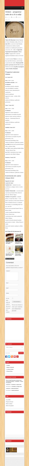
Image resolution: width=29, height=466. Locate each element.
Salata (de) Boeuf (14, 388)
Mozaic (6, 19)
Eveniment (19, 17)
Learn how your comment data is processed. (17, 308)
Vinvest (12, 258)
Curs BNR (8, 399)
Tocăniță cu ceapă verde (16, 384)
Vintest (9, 258)
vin (7, 258)
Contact (8, 365)
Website (7, 293)
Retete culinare (9, 403)
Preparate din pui (9, 401)
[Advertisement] (17, 330)
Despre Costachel (10, 367)
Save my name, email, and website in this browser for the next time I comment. (8, 305)
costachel (13, 17)
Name (7, 282)
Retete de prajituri (10, 405)
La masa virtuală (10, 369)
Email (7, 288)
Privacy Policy (9, 371)
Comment (8, 270)
